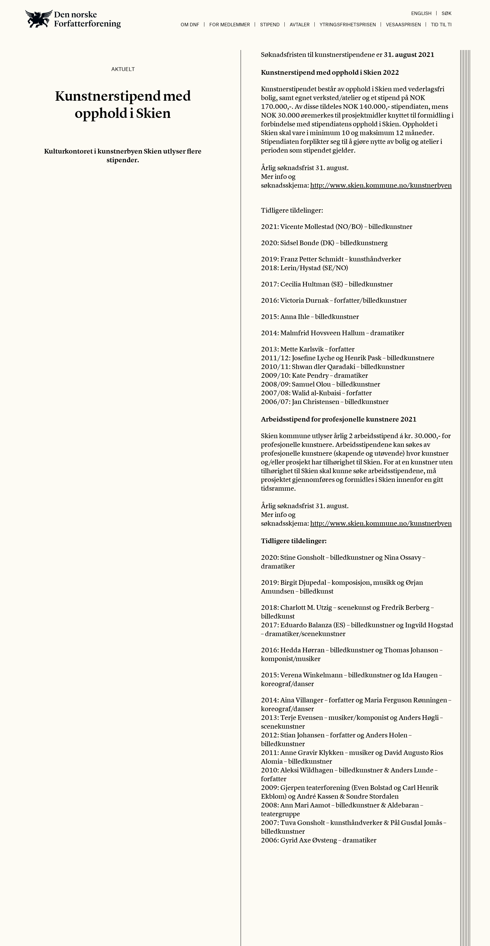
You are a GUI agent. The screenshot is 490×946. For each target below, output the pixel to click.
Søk (447, 13)
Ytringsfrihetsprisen (348, 24)
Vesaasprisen (403, 24)
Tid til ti (441, 24)
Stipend (270, 24)
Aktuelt (123, 69)
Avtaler (300, 24)
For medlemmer (229, 24)
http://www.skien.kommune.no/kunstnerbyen (381, 185)
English (421, 13)
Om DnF (190, 24)
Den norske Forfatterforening (73, 18)
